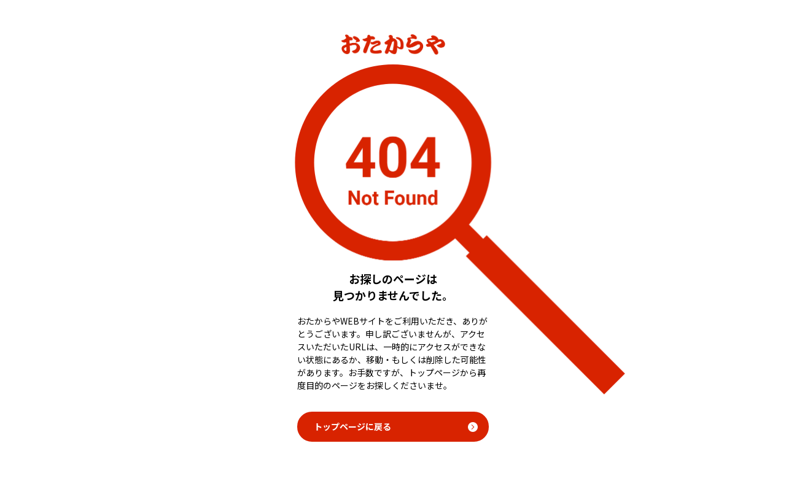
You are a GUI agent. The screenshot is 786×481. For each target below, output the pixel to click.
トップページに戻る (352, 426)
